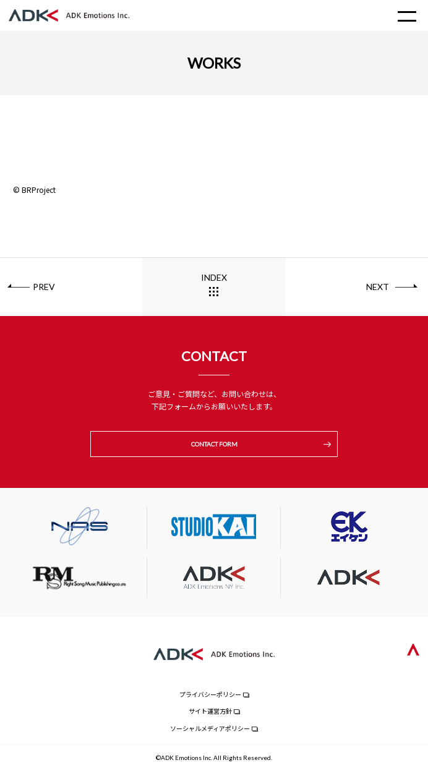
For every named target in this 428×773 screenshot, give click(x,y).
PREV (44, 286)
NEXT (377, 286)
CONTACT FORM (214, 444)
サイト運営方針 (210, 710)
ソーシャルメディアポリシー (210, 728)
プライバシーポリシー (210, 694)
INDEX (214, 277)
